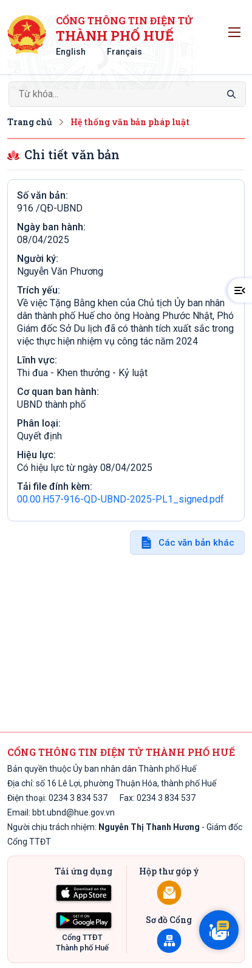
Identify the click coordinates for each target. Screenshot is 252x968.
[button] (240, 290)
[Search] (127, 94)
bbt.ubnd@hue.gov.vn (73, 812)
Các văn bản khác (196, 542)
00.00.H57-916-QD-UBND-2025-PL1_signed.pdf (120, 499)
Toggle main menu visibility (236, 29)
